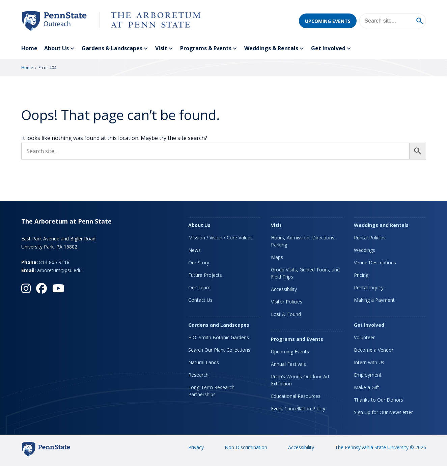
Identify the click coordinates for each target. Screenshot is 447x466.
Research (198, 375)
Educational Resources (295, 396)
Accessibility (284, 289)
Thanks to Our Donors (378, 400)
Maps (277, 257)
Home (29, 48)
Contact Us (200, 300)
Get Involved (331, 48)
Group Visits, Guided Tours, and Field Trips (305, 273)
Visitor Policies (286, 301)
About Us (59, 48)
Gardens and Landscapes (218, 325)
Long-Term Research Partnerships (211, 391)
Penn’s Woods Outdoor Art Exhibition (300, 380)
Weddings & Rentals (274, 48)
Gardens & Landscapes (115, 48)
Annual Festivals (288, 364)
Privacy (196, 447)
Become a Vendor (373, 350)
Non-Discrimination (246, 447)
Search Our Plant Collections (219, 350)
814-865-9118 (54, 262)
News (194, 250)
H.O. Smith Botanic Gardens (218, 337)
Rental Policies (370, 237)
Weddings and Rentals (381, 225)
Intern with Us (369, 362)
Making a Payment (374, 300)
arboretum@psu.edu (59, 270)
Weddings (364, 250)
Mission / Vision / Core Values (220, 237)
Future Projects (205, 275)
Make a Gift (366, 387)
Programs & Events (209, 48)
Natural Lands (203, 362)
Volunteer (364, 337)
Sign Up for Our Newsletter (383, 412)
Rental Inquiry (369, 287)
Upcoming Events (328, 21)
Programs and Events (297, 339)
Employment (368, 375)
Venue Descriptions (375, 262)
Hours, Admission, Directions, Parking (303, 241)
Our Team (199, 287)
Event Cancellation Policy (298, 408)
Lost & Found (286, 314)
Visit (164, 48)
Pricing (361, 275)
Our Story (198, 262)
